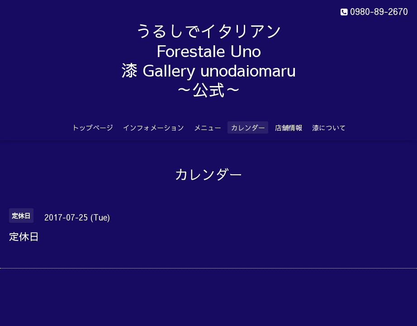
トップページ (92, 127)
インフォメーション (153, 127)
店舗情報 (288, 127)
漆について (329, 127)
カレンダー (248, 127)
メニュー (207, 127)
